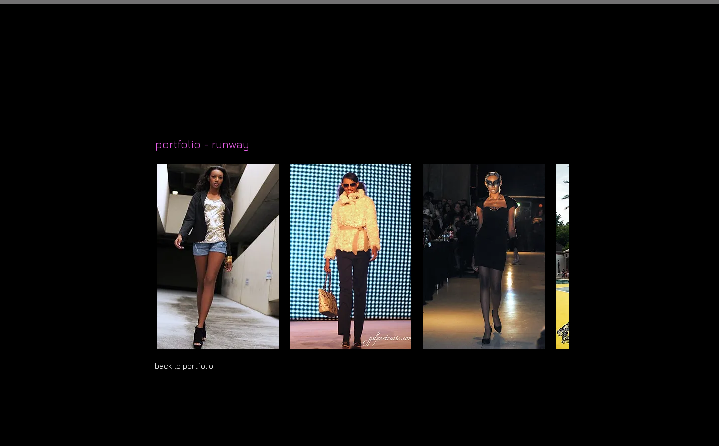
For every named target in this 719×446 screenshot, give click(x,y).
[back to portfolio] (197, 366)
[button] (218, 256)
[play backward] (167, 256)
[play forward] (556, 256)
